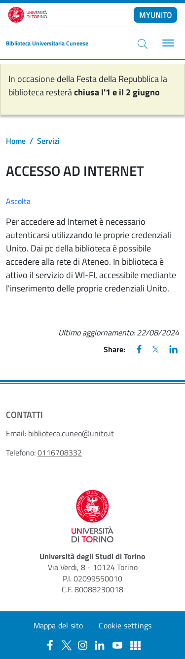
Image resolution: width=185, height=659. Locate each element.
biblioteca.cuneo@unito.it (71, 433)
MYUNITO (155, 15)
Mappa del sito (58, 625)
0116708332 (59, 452)
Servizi (48, 141)
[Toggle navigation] (167, 43)
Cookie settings (125, 625)
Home (16, 141)
